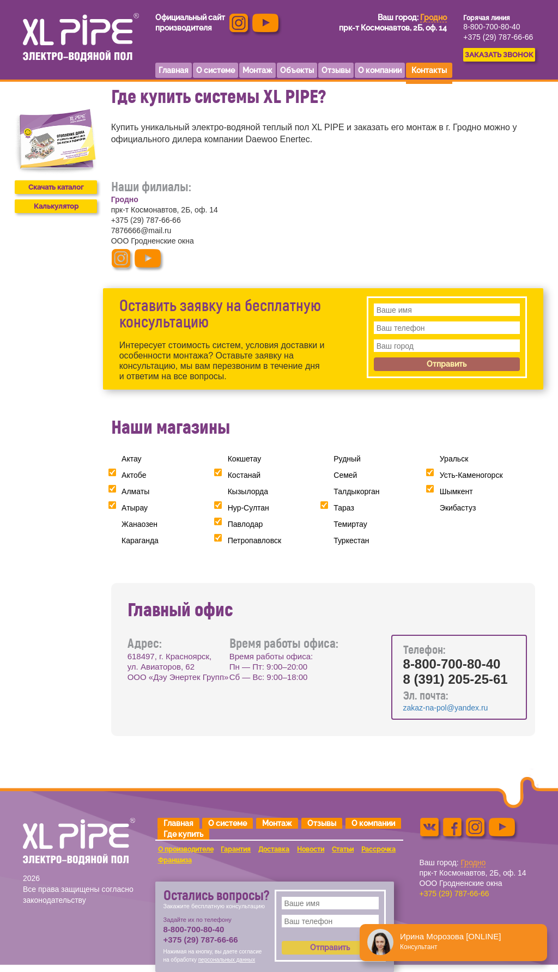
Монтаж (277, 823)
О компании (373, 823)
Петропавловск (254, 540)
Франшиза (175, 860)
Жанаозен (139, 524)
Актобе (134, 475)
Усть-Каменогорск (471, 475)
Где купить (183, 834)
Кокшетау (245, 458)
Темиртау (350, 524)
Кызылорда (248, 491)
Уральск (454, 458)
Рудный (347, 458)
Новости (310, 849)
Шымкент (456, 491)
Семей (345, 475)
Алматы (135, 491)
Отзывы (321, 823)
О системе (227, 823)
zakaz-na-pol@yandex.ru (445, 707)
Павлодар (245, 524)
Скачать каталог (55, 187)
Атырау (135, 507)
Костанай (244, 475)
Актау (132, 458)
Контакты (429, 70)
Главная (178, 823)
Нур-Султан (248, 507)
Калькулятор (56, 206)
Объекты (297, 70)
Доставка (273, 849)
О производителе (186, 849)
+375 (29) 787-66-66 (498, 37)
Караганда (140, 540)
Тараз (343, 507)
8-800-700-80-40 (491, 26)
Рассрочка (378, 849)
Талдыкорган (356, 491)
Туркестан (351, 540)
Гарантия (236, 849)
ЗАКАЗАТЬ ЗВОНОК (499, 55)
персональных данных (226, 960)
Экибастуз (458, 507)
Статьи (343, 849)
